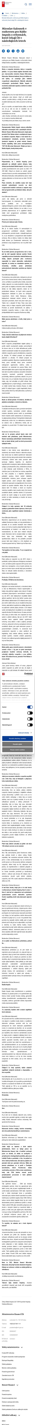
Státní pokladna (7, 1364)
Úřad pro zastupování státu (10, 1402)
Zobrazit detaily (23, 732)
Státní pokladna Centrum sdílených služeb (15, 1409)
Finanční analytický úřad (9, 1398)
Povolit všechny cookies (17, 738)
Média (23, 13)
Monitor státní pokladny (9, 1368)
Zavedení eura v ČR (8, 1375)
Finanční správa (6, 1394)
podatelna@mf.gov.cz (16, 1327)
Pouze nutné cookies (17, 750)
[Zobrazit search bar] (25, 4)
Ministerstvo (15, 13)
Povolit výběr (17, 744)
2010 (11, 15)
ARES (3, 1421)
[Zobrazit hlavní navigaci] (30, 4)
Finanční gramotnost (8, 1371)
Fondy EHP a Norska (8, 1353)
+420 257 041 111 (15, 1324)
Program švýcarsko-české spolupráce (13, 1356)
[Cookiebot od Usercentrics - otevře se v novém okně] (25, 674)
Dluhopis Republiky (7, 1360)
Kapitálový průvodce (8, 1379)
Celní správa (5, 1390)
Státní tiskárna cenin (8, 1405)
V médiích (4, 15)
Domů (7, 13)
